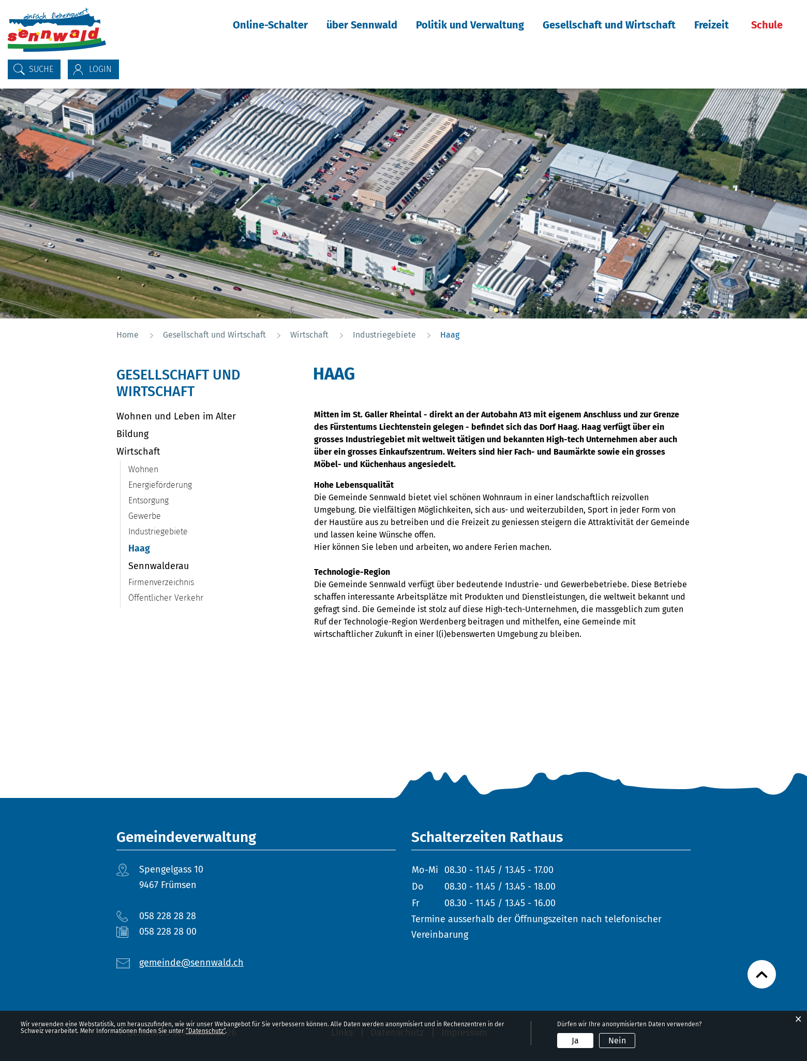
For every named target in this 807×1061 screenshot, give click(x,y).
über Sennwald (361, 25)
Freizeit (711, 25)
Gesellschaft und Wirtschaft (609, 25)
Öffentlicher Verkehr (165, 598)
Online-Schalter (270, 25)
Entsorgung (148, 500)
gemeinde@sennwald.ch (191, 962)
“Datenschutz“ (206, 1031)
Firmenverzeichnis (161, 582)
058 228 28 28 (167, 916)
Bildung (132, 434)
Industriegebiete (158, 531)
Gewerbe (144, 516)
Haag (166, 548)
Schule (767, 25)
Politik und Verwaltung (470, 25)
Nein (617, 1040)
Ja (575, 1040)
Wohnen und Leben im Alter (176, 416)
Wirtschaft (138, 451)
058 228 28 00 (168, 931)
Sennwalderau (158, 566)
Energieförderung (160, 485)
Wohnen (143, 469)
